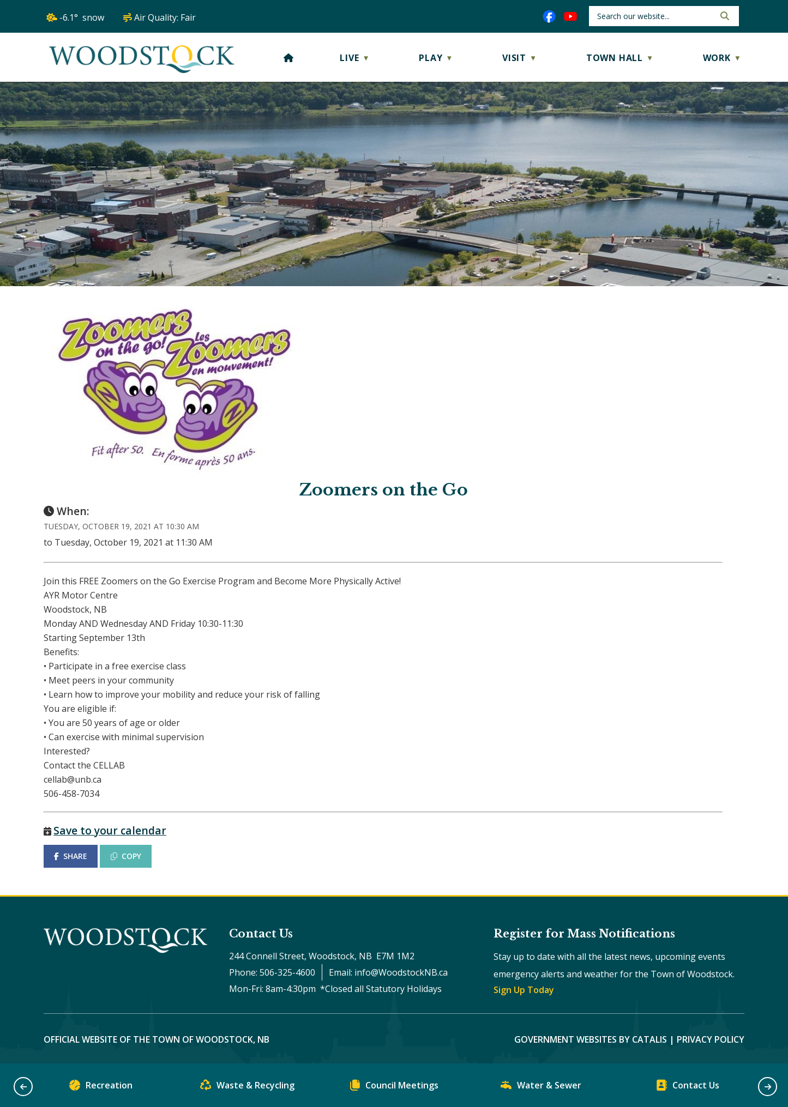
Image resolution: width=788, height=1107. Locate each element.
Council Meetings (394, 1087)
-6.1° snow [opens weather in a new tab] (81, 17)
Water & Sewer (541, 1087)
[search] (654, 16)
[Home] (289, 58)
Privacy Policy (710, 1039)
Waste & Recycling (247, 1087)
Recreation (101, 1087)
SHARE (70, 856)
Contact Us (687, 1087)
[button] (723, 15)
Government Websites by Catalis (590, 1039)
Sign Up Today (524, 990)
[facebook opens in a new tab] (549, 16)
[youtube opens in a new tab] (570, 16)
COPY (126, 856)
